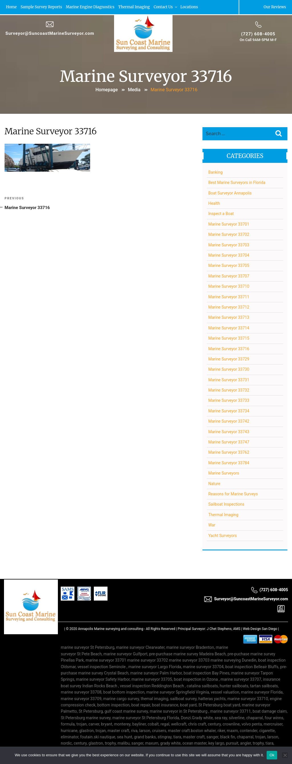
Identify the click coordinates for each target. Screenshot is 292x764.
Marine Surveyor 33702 (228, 234)
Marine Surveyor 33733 (228, 400)
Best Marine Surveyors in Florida (236, 182)
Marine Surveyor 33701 (228, 224)
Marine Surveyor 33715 (228, 338)
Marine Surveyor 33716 (228, 348)
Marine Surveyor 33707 (228, 276)
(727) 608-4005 (258, 34)
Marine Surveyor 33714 (228, 328)
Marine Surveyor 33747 (228, 442)
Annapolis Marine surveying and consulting (110, 629)
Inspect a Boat (221, 214)
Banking (215, 172)
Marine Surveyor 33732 (228, 390)
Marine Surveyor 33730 (228, 369)
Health (214, 203)
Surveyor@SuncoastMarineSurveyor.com (49, 33)
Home (11, 7)
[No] (285, 755)
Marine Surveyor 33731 (228, 380)
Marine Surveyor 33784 (228, 463)
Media (134, 89)
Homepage (107, 89)
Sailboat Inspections (226, 504)
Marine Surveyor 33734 (228, 411)
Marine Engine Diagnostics (90, 7)
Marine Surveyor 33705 (228, 265)
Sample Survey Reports (41, 7)
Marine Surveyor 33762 (228, 452)
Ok (271, 755)
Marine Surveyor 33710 (228, 286)
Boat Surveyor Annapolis (230, 193)
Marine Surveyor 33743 (228, 431)
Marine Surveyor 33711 (228, 297)
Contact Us (166, 7)
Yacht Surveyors (222, 535)
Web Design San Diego (260, 629)
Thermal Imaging (134, 7)
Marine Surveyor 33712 (228, 307)
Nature (214, 483)
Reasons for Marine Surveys (233, 494)
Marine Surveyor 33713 (228, 317)
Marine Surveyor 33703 (228, 245)
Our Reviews (274, 7)
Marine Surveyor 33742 (228, 421)
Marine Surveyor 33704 (228, 255)
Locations (190, 7)
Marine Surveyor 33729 (228, 359)
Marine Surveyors (223, 473)
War (211, 525)
